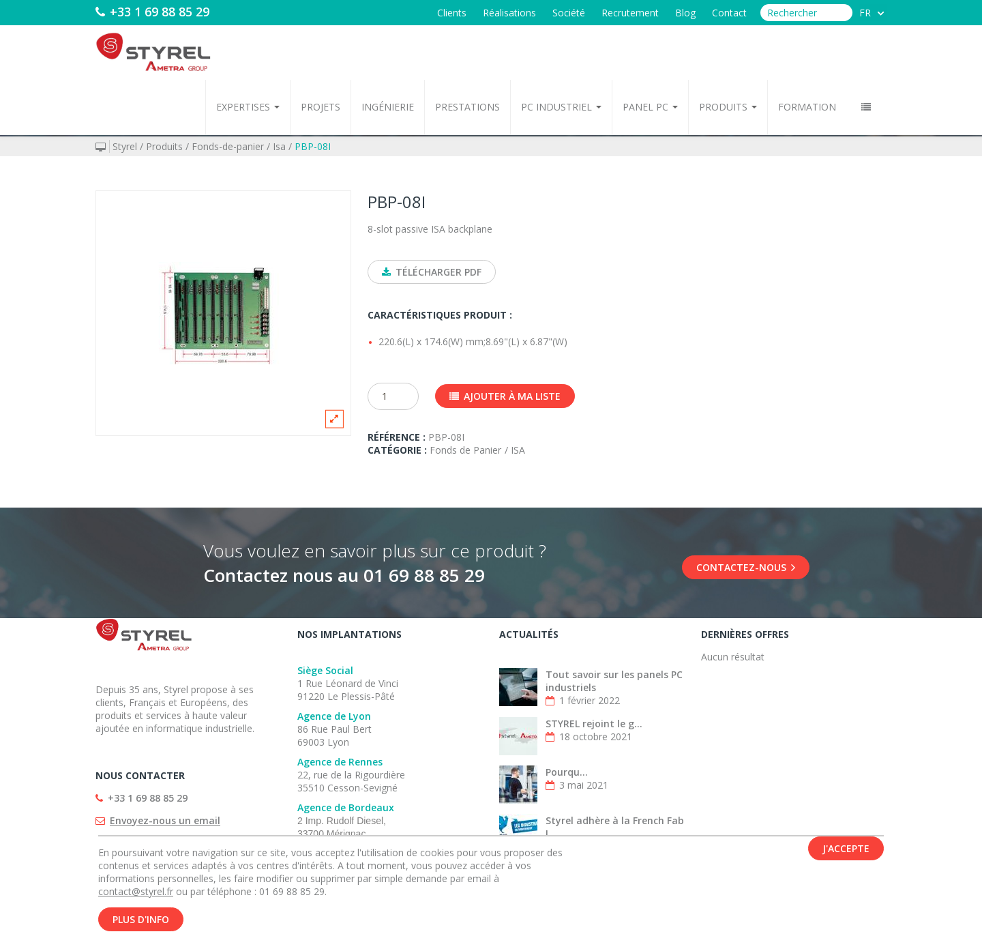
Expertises (248, 106)
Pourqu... (567, 771)
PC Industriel (561, 106)
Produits (728, 106)
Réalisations (509, 12)
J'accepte (845, 852)
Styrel (125, 146)
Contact (729, 12)
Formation (807, 106)
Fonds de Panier (465, 449)
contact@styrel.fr (135, 895)
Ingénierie (387, 106)
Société (568, 12)
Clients (451, 12)
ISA (518, 449)
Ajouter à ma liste (505, 396)
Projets (320, 106)
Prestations (467, 106)
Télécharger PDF (431, 271)
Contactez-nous (745, 567)
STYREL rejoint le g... (594, 723)
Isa (279, 146)
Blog (685, 12)
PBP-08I (313, 146)
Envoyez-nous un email (165, 820)
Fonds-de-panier (228, 146)
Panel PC (650, 106)
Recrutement (630, 12)
